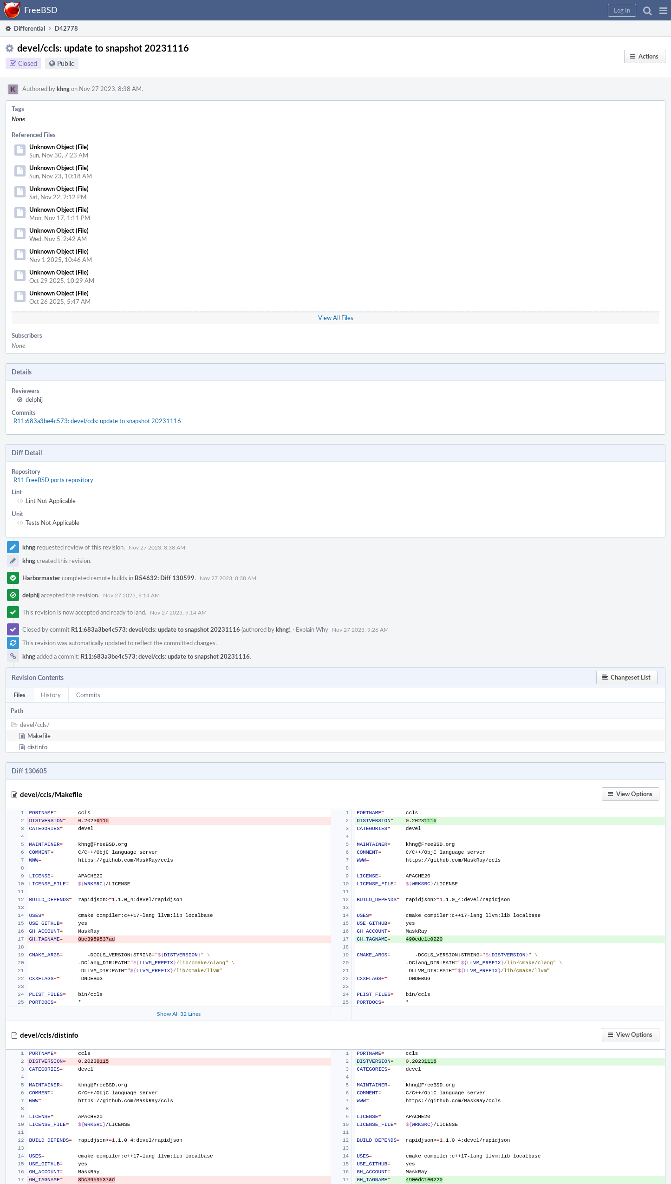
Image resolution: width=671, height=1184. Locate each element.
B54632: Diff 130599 (165, 578)
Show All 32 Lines (179, 1013)
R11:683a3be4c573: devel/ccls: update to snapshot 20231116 (97, 421)
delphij (34, 399)
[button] (663, 10)
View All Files (335, 318)
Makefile (39, 736)
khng (63, 89)
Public (65, 63)
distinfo (37, 747)
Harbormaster (41, 578)
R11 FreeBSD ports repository (53, 480)
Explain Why (312, 629)
